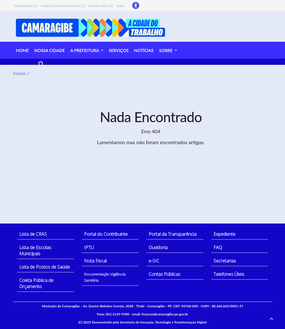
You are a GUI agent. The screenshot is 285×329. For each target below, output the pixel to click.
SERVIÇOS (119, 50)
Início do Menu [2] (100, 6)
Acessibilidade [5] (26, 6)
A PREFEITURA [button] (85, 50)
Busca (121, 6)
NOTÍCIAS (144, 50)
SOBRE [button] (166, 50)
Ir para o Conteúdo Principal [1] (63, 6)
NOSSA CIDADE (49, 50)
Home (19, 73)
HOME (22, 50)
